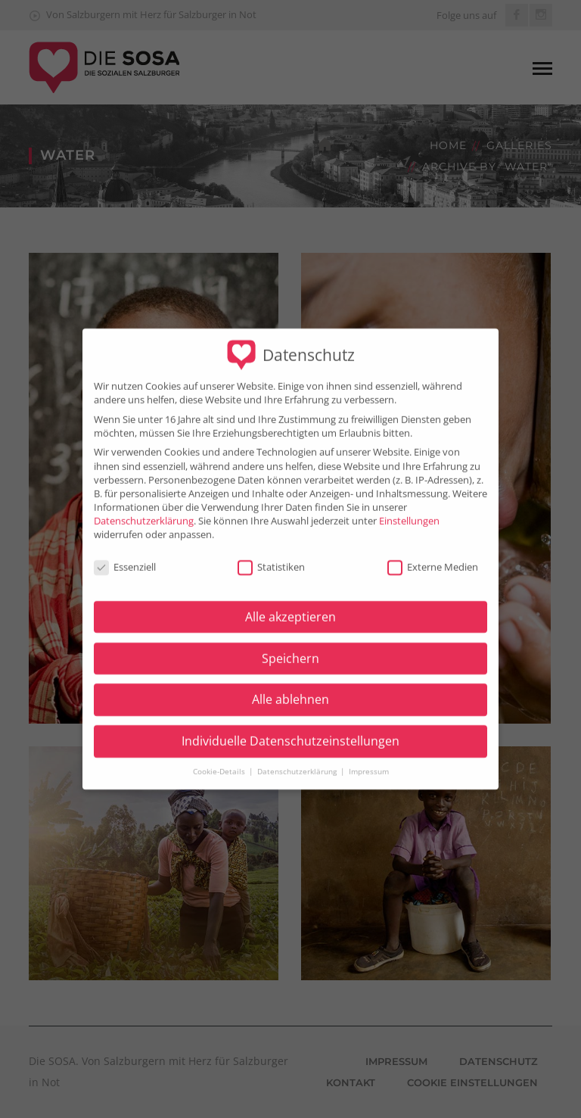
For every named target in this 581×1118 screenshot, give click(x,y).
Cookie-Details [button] (220, 762)
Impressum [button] (369, 762)
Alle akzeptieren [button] (290, 607)
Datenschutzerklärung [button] (298, 762)
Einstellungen (409, 512)
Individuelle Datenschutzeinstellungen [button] (290, 732)
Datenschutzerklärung (144, 512)
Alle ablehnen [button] (290, 690)
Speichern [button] (290, 648)
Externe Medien (432, 558)
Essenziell (125, 558)
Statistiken (271, 558)
